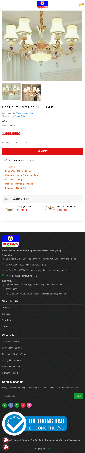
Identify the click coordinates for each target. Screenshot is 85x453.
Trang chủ (6, 308)
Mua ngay (43, 151)
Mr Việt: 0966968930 (15, 265)
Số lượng (6, 142)
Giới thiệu (6, 314)
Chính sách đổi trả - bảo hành (15, 354)
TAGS (31, 160)
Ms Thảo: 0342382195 (36, 265)
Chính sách (19, 160)
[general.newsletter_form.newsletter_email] (42, 396)
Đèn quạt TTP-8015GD (67, 206)
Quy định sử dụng (10, 373)
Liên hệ (5, 326)
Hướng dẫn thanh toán (12, 360)
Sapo (48, 449)
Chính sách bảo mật (11, 341)
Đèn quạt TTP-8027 (25, 206)
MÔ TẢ (7, 160)
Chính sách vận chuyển (12, 348)
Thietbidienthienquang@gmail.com (21, 276)
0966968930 (11, 289)
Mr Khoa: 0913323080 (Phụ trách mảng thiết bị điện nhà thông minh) (36, 270)
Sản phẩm (6, 320)
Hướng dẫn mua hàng (12, 366)
